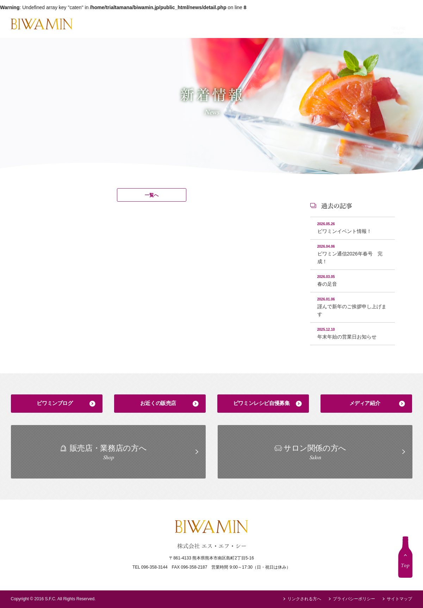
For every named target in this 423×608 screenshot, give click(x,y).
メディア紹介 (364, 403)
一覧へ (151, 195)
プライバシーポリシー (354, 598)
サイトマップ (399, 598)
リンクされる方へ (304, 598)
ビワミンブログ (55, 403)
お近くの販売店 (158, 403)
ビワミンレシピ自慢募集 (261, 403)
